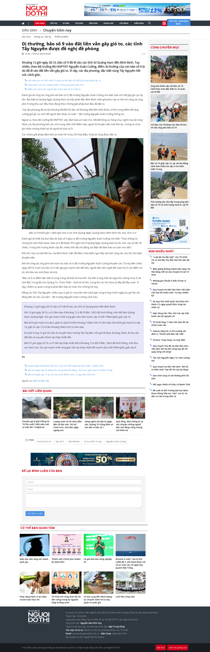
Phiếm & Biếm (61, 36)
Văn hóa (93, 23)
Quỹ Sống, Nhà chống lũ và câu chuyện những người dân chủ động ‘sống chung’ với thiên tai (129, 426)
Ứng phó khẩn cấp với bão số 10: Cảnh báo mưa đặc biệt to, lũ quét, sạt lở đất (168, 89)
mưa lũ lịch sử (44, 441)
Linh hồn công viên (125, 596)
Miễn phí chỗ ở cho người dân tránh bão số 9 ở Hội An (54, 89)
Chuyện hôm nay (56, 30)
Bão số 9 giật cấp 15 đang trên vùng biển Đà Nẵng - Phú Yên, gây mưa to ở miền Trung (70, 370)
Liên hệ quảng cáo (178, 647)
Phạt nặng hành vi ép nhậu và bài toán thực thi (33, 598)
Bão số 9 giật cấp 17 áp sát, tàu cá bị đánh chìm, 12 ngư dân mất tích (61, 374)
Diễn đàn (139, 23)
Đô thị (53, 23)
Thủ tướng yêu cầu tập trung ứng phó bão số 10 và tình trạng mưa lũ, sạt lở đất (170, 204)
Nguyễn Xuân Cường (116, 441)
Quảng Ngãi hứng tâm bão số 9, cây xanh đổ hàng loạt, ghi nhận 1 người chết (65, 365)
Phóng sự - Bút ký (42, 36)
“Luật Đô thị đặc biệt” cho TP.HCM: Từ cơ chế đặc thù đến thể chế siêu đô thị (170, 260)
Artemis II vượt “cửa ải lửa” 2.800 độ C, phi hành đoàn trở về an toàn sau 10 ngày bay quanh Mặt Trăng (130, 563)
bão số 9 (60, 441)
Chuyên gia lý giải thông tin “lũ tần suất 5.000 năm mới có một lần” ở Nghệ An (36, 424)
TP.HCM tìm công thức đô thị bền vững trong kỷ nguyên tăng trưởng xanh (66, 599)
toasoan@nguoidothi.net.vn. (86, 633)
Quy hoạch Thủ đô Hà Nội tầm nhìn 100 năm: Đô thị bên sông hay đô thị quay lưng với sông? (169, 349)
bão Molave (74, 441)
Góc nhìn (26, 36)
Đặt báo (160, 647)
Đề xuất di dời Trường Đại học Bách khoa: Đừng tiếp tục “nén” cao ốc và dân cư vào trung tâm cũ (169, 393)
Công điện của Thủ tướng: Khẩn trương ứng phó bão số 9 (56, 84)
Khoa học (109, 23)
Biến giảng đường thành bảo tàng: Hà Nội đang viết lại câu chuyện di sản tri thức (170, 272)
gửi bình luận (35, 513)
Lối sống (123, 23)
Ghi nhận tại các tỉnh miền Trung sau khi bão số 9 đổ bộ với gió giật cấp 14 (64, 80)
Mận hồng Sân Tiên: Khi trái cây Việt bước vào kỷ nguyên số (170, 315)
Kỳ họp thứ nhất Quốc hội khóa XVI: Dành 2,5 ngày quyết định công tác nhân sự (170, 304)
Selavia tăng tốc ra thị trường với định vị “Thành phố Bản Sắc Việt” (168, 332)
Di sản (66, 23)
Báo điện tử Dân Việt (39, 380)
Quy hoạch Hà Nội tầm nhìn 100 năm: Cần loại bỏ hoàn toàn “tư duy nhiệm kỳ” (170, 292)
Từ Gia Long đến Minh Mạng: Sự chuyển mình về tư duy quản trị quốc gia (98, 599)
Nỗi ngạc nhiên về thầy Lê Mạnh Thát (171, 384)
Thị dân (79, 23)
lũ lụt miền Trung (92, 441)
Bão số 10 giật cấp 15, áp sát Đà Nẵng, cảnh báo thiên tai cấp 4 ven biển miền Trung (170, 166)
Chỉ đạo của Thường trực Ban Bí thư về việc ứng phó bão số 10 (169, 126)
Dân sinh (40, 23)
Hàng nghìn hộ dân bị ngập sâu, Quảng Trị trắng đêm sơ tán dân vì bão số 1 (99, 424)
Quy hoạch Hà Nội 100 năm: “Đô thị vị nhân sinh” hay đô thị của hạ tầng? (169, 368)
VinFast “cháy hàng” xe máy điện (169, 340)
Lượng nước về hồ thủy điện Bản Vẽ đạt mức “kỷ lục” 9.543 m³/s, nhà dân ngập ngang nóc (67, 426)
